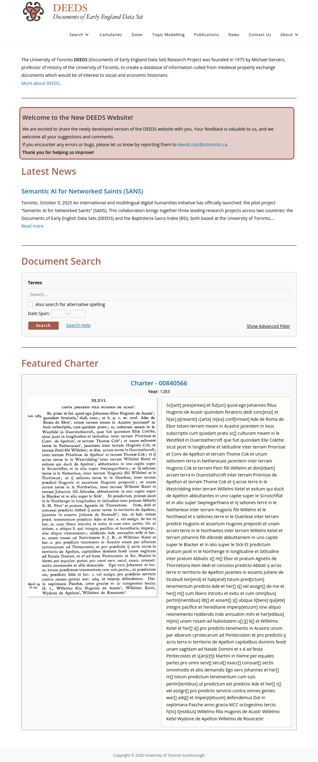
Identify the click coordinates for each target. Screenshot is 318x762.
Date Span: (39, 313)
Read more (32, 226)
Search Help (78, 325)
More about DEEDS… (42, 83)
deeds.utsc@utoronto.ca (202, 144)
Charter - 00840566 (159, 383)
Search (43, 325)
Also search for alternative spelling (70, 304)
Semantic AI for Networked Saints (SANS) (82, 191)
